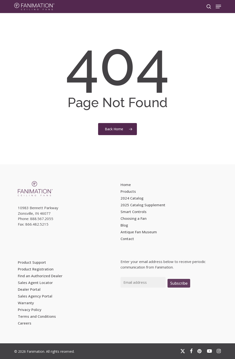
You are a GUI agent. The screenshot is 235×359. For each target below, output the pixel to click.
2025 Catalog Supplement (143, 204)
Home (126, 184)
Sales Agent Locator (35, 282)
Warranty (26, 302)
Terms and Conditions (37, 316)
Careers (24, 323)
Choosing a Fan (134, 218)
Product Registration (36, 269)
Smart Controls (134, 211)
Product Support (32, 262)
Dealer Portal (29, 289)
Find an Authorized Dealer (40, 275)
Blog (124, 225)
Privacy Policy (29, 309)
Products (128, 191)
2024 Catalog (132, 198)
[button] (218, 6)
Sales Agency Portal (35, 296)
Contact (127, 238)
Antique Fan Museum (139, 231)
